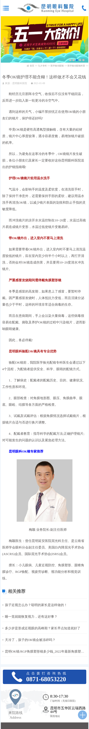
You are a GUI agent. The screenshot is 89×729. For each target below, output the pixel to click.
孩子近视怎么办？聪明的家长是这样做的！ (36, 605)
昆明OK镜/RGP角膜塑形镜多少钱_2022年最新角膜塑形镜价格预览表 (46, 651)
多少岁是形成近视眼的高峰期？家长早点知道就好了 (42, 628)
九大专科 (42, 66)
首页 (32, 66)
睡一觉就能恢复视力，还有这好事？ (31, 616)
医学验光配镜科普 (76, 66)
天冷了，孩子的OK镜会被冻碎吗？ (30, 639)
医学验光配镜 (57, 66)
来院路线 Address (15, 715)
